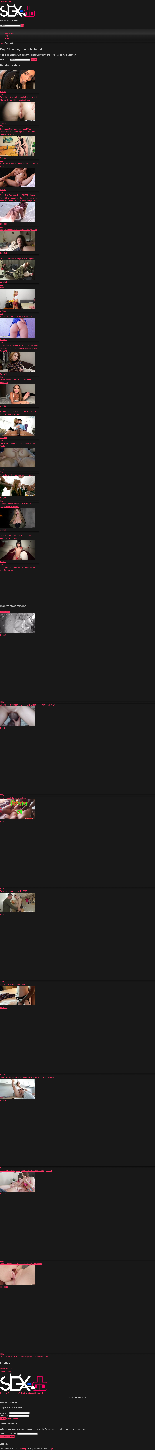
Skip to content (6, 1)
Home (7, 30)
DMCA (24, 1393)
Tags (7, 36)
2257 (17, 1393)
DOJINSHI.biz (6, 1371)
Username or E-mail (8, 1434)
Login (3, 1419)
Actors (7, 39)
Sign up (23, 1449)
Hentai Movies (6, 1368)
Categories (9, 33)
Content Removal (35, 1393)
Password (4, 1416)
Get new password (7, 1436)
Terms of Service (7, 1393)
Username (4, 1413)
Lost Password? (12, 1419)
